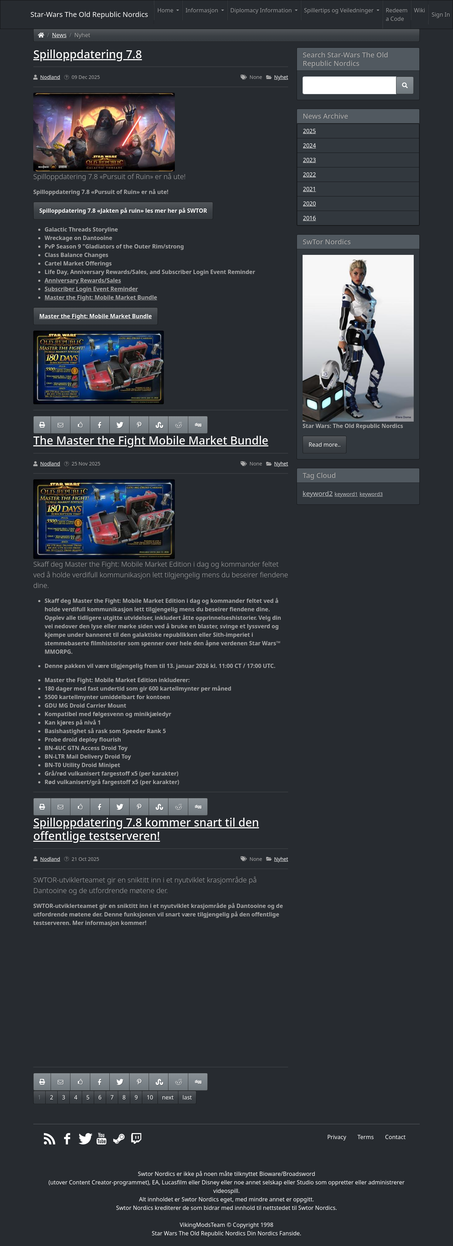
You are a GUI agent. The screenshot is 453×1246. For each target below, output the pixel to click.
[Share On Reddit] (178, 425)
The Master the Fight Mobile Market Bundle (150, 440)
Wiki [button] (419, 10)
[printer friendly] (42, 425)
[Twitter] (84, 1140)
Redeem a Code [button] (397, 14)
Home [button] (166, 10)
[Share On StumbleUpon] (158, 425)
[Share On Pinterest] (139, 425)
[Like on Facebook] (80, 425)
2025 (309, 131)
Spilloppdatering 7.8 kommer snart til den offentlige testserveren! (146, 829)
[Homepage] (41, 35)
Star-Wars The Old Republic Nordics (89, 14)
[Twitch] (136, 1140)
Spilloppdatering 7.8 (87, 54)
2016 (309, 218)
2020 (309, 203)
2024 (309, 145)
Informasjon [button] (202, 10)
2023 (309, 160)
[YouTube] (102, 1140)
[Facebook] (67, 1140)
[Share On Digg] (198, 425)
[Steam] (119, 1140)
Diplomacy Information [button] (261, 10)
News (59, 35)
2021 (309, 189)
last (187, 1097)
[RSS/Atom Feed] (50, 1140)
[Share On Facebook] (100, 425)
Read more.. (324, 444)
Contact (395, 1137)
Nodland (50, 77)
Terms (365, 1137)
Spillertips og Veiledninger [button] (339, 10)
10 (150, 1097)
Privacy (336, 1137)
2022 (309, 174)
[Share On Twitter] (119, 425)
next (168, 1097)
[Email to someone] (60, 425)
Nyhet (281, 77)
